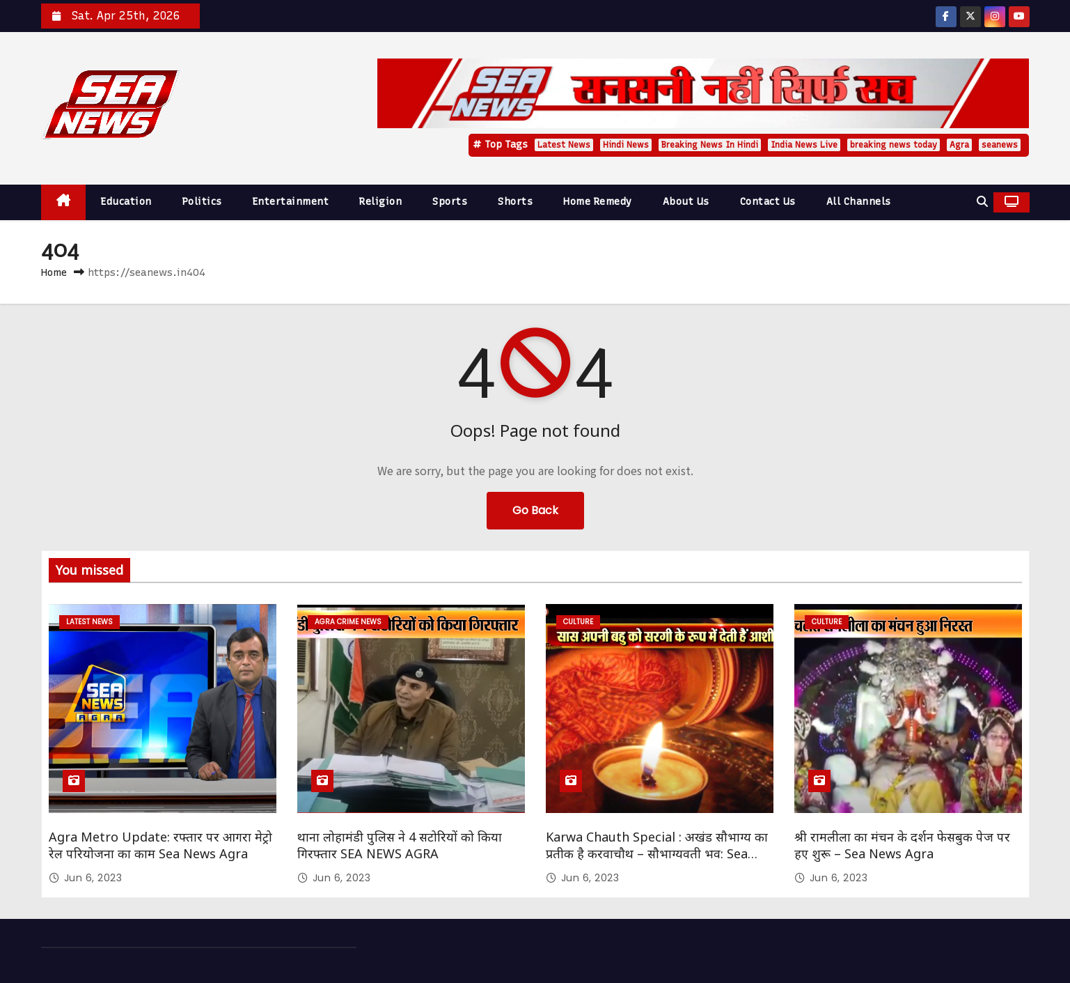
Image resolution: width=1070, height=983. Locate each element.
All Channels (858, 202)
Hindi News (626, 145)
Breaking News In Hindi (709, 145)
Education (126, 202)
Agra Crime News (348, 622)
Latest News (563, 145)
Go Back (535, 510)
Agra (959, 145)
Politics (202, 202)
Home (54, 272)
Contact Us (768, 202)
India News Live (804, 145)
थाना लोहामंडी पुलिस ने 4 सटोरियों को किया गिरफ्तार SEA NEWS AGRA (399, 845)
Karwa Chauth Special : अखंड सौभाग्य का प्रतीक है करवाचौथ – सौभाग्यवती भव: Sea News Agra (657, 853)
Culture (578, 622)
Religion (380, 202)
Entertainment (291, 202)
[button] (982, 201)
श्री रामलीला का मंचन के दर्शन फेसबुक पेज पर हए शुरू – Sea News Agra (902, 845)
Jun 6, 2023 (93, 878)
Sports (449, 202)
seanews (1000, 145)
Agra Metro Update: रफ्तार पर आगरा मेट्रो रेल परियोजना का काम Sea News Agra (160, 845)
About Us (686, 202)
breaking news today (893, 145)
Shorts (515, 202)
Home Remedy (597, 202)
